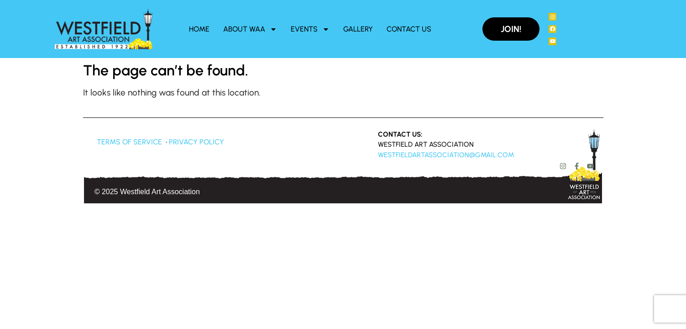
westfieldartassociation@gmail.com (446, 155)
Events (310, 29)
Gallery (358, 29)
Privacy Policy (196, 142)
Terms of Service (129, 142)
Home (199, 29)
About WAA (250, 29)
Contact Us (409, 29)
